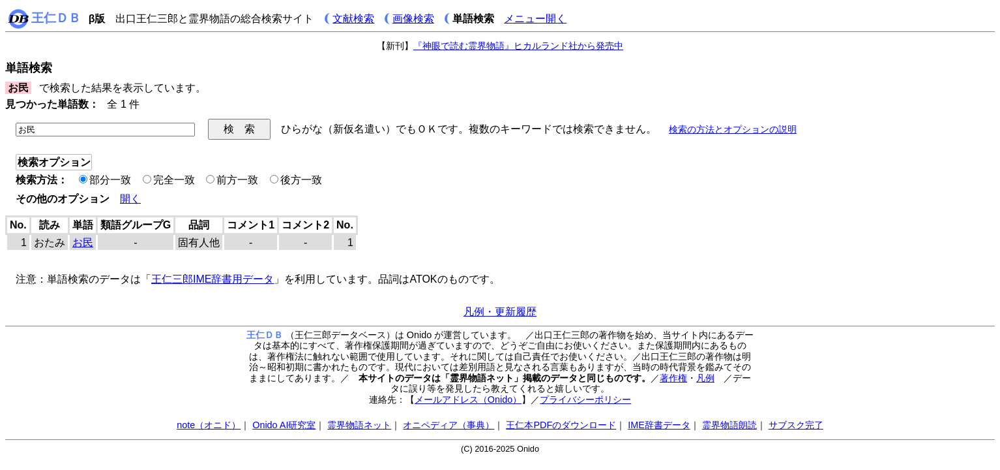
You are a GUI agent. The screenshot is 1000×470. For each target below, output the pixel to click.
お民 (82, 242)
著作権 (673, 378)
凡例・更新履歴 (500, 311)
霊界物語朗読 (729, 425)
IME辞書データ (659, 425)
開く (130, 198)
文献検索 (353, 18)
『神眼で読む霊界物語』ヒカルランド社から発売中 (518, 45)
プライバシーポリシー (585, 399)
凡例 (705, 378)
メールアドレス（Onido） (468, 399)
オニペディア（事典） (448, 425)
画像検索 (413, 18)
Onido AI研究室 (284, 425)
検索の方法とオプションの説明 (733, 129)
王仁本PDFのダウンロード (561, 425)
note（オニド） (209, 425)
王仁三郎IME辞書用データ (212, 279)
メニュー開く (535, 18)
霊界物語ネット (359, 425)
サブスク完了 (796, 425)
